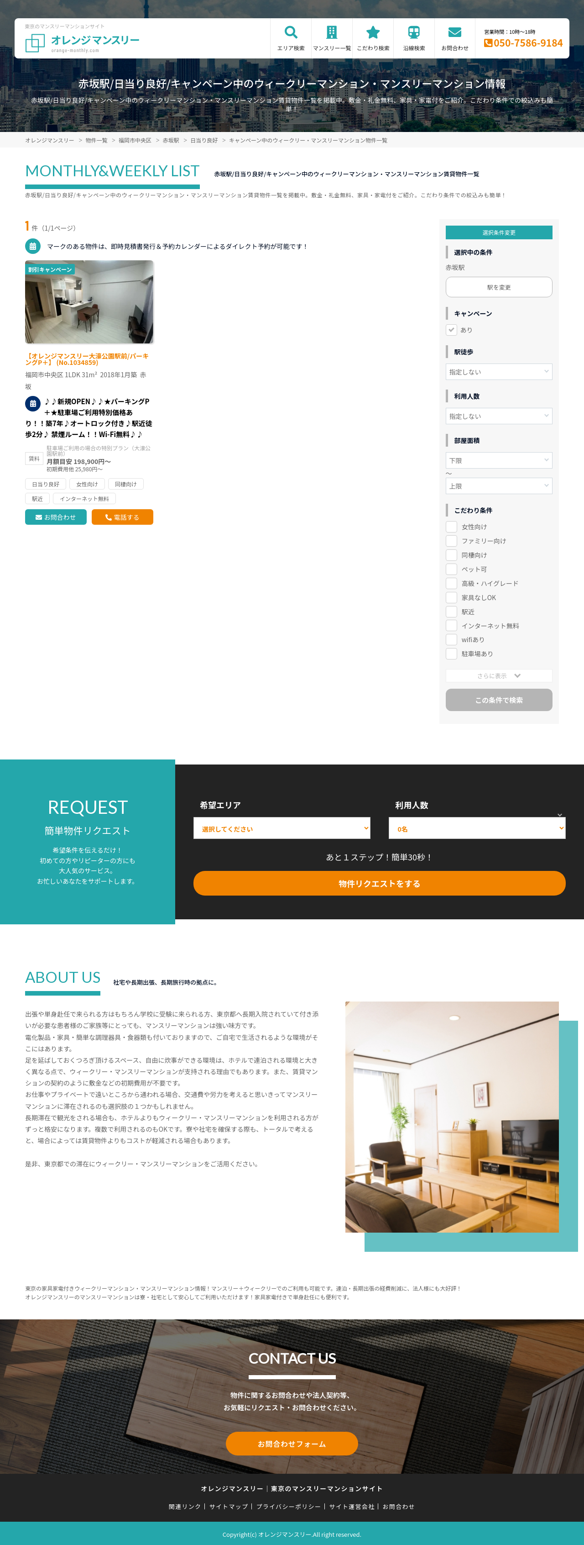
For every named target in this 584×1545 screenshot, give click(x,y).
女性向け (474, 526)
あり (466, 329)
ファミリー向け (484, 540)
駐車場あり (478, 653)
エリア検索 (291, 48)
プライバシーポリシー (288, 1505)
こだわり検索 (373, 48)
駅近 (468, 611)
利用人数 (411, 805)
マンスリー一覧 (332, 48)
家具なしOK (479, 597)
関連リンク (185, 1505)
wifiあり (473, 639)
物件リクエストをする (380, 883)
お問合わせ (455, 48)
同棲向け (474, 554)
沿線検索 (414, 48)
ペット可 (474, 569)
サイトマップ (229, 1505)
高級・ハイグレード (490, 583)
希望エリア (220, 805)
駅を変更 (499, 287)
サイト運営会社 (352, 1505)
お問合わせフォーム (292, 1442)
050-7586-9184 (528, 42)
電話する (126, 517)
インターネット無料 (490, 625)
